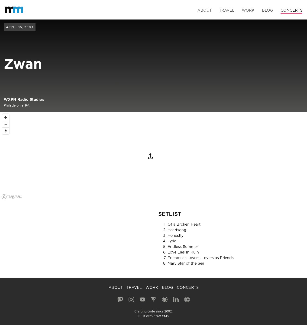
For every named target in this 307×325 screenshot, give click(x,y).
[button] (148, 156)
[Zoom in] (5, 117)
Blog (267, 10)
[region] (153, 156)
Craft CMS (161, 316)
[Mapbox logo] (11, 196)
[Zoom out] (5, 124)
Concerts (291, 10)
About (204, 10)
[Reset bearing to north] (5, 130)
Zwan (23, 63)
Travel (226, 10)
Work (248, 10)
